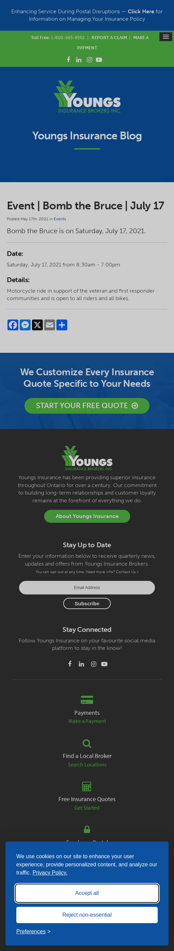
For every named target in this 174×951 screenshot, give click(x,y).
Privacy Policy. (50, 873)
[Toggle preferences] (33, 932)
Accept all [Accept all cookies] (87, 893)
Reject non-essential (87, 915)
